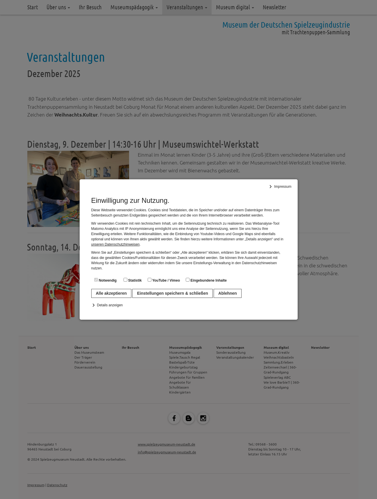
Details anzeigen (110, 305)
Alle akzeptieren (111, 293)
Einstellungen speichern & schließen (172, 293)
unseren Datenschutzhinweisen (115, 244)
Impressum (282, 187)
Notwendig (105, 280)
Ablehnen (227, 293)
